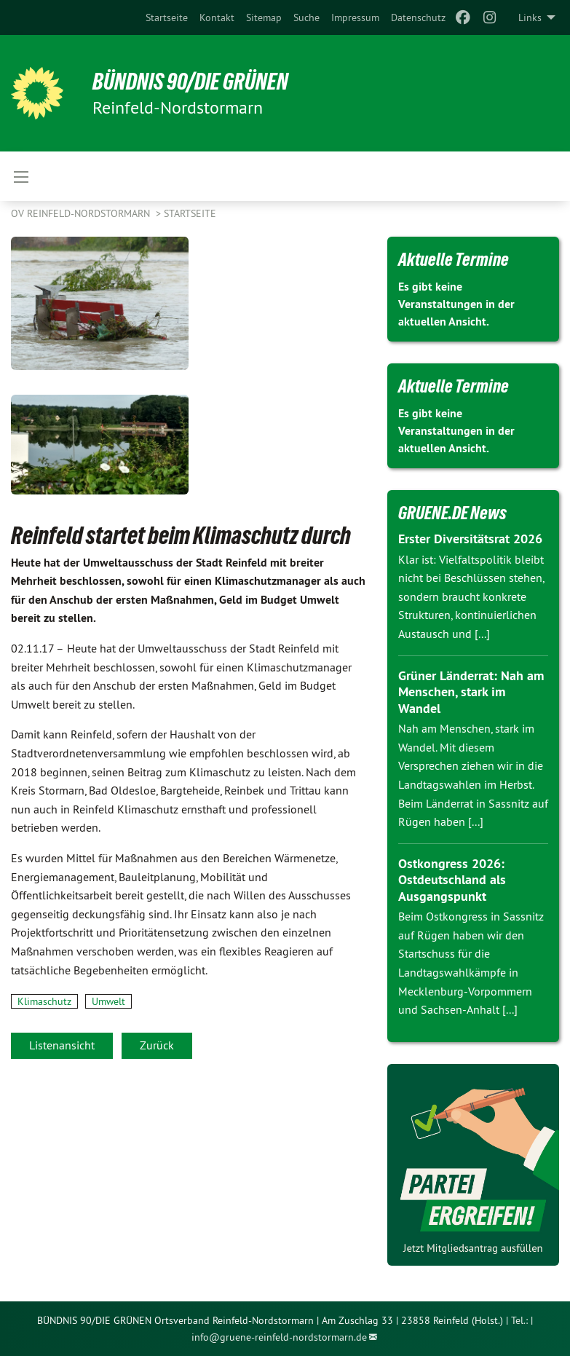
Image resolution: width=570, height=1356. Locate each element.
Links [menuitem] (530, 17)
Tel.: (519, 1320)
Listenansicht (62, 1045)
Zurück (157, 1045)
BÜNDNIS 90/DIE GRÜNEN (190, 81)
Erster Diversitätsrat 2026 (470, 538)
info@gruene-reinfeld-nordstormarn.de (279, 1337)
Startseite (167, 17)
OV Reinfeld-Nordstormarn (82, 213)
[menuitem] (167, 17)
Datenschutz (418, 17)
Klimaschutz (44, 1001)
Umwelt (108, 1001)
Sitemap (264, 17)
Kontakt (216, 17)
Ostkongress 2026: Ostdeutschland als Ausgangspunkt (452, 879)
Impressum (355, 17)
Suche (306, 17)
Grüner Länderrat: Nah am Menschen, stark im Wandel (471, 692)
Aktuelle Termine (453, 259)
